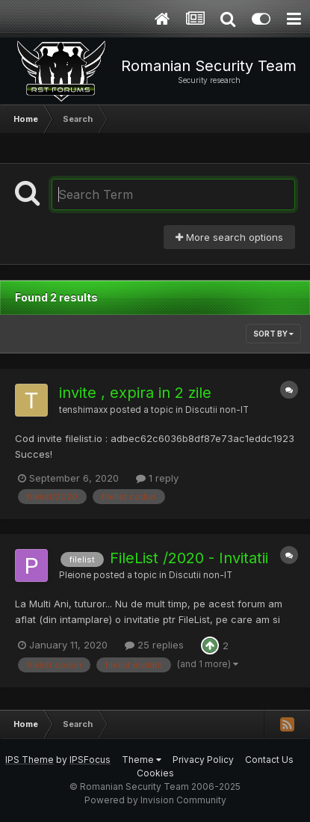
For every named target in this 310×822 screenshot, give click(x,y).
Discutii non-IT (217, 410)
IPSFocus (90, 759)
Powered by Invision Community (155, 800)
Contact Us (269, 759)
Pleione (75, 575)
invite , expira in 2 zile (135, 393)
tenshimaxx (83, 410)
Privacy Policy (203, 759)
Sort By (273, 333)
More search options (229, 237)
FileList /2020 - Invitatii (189, 558)
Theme (141, 759)
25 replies (154, 645)
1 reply (157, 478)
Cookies (155, 773)
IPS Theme (29, 759)
